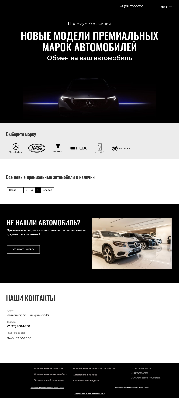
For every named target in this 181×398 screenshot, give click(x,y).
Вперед (47, 190)
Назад (12, 190)
